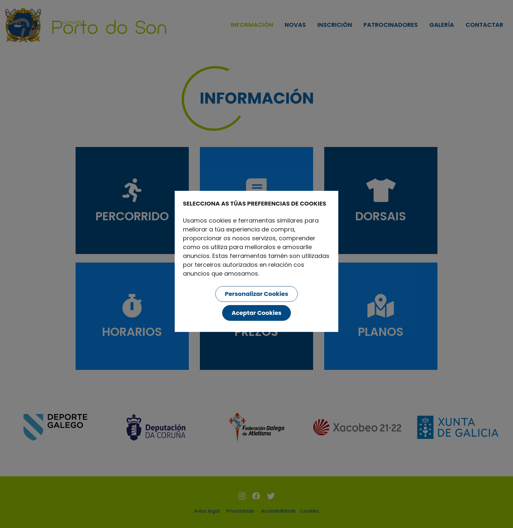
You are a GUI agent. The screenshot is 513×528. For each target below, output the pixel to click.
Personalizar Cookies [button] (256, 294)
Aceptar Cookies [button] (257, 313)
